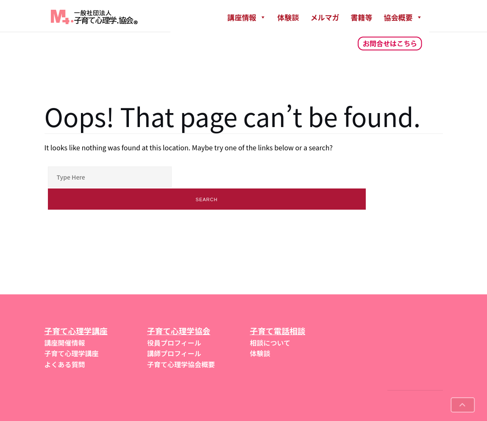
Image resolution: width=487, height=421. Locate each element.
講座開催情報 (65, 343)
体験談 (288, 17)
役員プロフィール (174, 343)
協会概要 (403, 17)
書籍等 (362, 17)
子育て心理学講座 (72, 353)
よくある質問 (65, 364)
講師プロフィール (174, 353)
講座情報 (247, 17)
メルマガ (325, 17)
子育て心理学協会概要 (181, 364)
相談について (270, 343)
